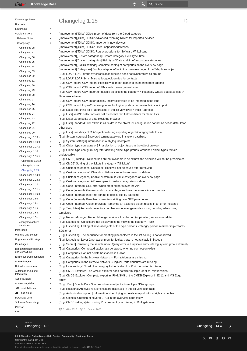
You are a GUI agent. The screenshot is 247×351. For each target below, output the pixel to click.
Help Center (53, 336)
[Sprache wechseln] (142, 4)
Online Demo (38, 336)
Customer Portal (84, 336)
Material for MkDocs (36, 343)
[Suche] (167, 4)
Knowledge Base (25, 19)
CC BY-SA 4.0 (94, 347)
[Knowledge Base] (20, 4)
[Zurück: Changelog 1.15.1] (34, 325)
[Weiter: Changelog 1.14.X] (213, 325)
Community (68, 336)
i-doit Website (22, 336)
